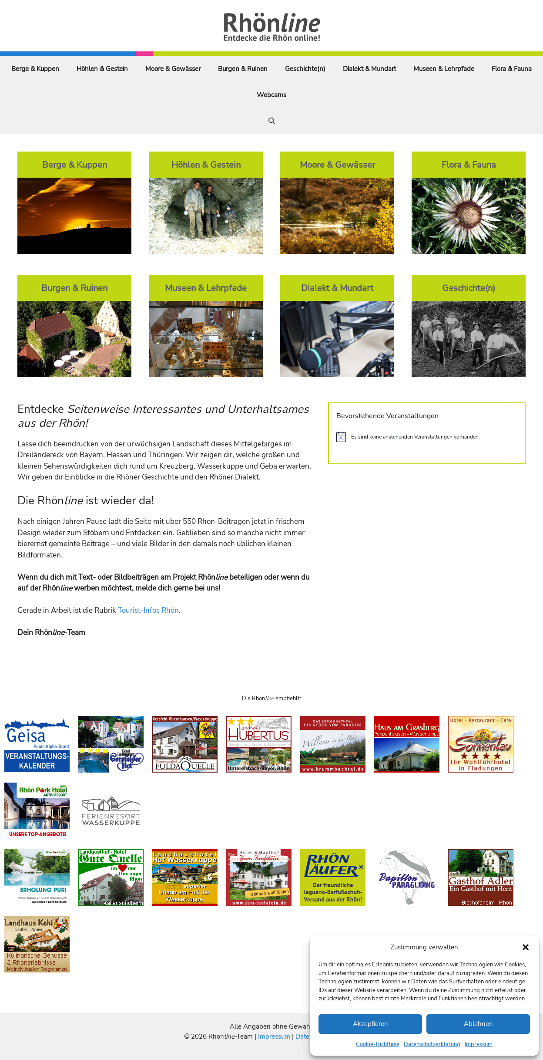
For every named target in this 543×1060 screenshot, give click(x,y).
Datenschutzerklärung (432, 1044)
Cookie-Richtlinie (377, 1044)
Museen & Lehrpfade (443, 68)
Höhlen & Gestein (102, 68)
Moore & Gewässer (173, 68)
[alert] (426, 437)
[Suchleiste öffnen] (272, 121)
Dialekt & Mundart (369, 68)
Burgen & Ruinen (243, 68)
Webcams (271, 95)
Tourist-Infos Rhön (148, 610)
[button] (525, 947)
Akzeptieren (370, 1023)
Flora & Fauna (512, 68)
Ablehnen (478, 1023)
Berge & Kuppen (35, 68)
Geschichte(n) (305, 68)
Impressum (479, 1044)
